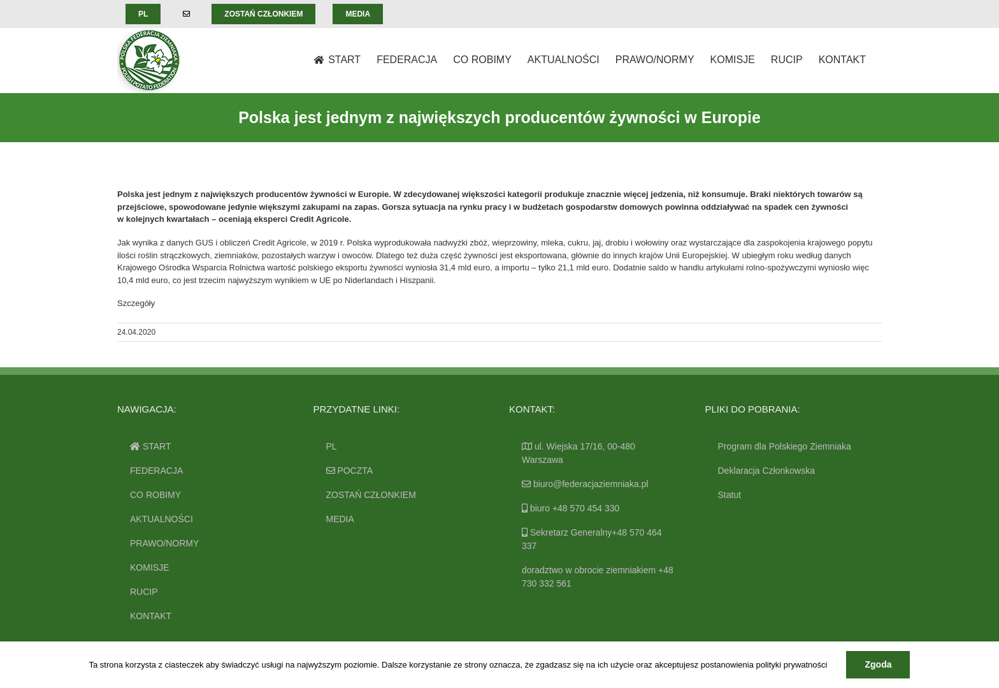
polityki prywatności (791, 665)
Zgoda (878, 664)
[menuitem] (143, 14)
